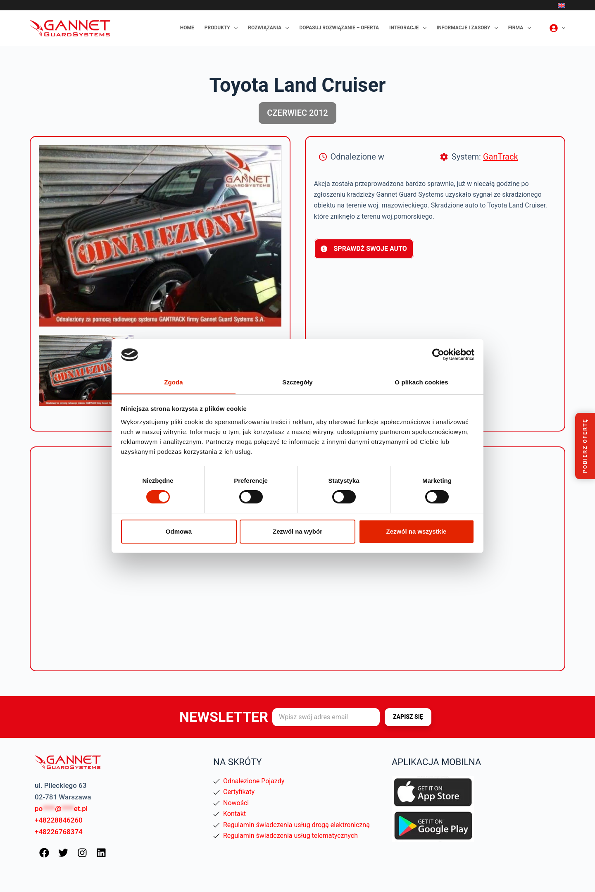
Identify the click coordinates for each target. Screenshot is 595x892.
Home (187, 28)
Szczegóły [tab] (297, 381)
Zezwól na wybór (297, 531)
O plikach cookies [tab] (421, 381)
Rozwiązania (270, 28)
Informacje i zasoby (469, 28)
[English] (561, 5)
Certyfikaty (239, 792)
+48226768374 (59, 832)
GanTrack (500, 157)
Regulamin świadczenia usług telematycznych (290, 836)
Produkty (223, 28)
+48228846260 (59, 820)
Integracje (409, 28)
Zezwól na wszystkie (416, 531)
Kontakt (234, 814)
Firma (521, 28)
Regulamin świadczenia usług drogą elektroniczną (296, 825)
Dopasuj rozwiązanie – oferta (339, 28)
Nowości (236, 803)
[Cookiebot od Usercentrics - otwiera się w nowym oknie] (438, 354)
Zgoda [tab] (173, 381)
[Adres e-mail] (326, 717)
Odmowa (179, 531)
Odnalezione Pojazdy (253, 781)
